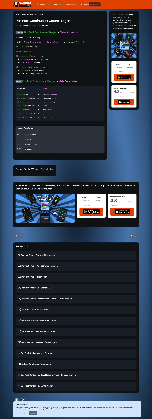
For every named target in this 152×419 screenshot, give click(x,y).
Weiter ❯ (134, 236)
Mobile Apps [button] (44, 4)
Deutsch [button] (94, 4)
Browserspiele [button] (57, 4)
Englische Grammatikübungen (77, 4)
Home (36, 4)
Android (114, 25)
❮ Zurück (17, 236)
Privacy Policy (21, 413)
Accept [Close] (33, 413)
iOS (120, 25)
